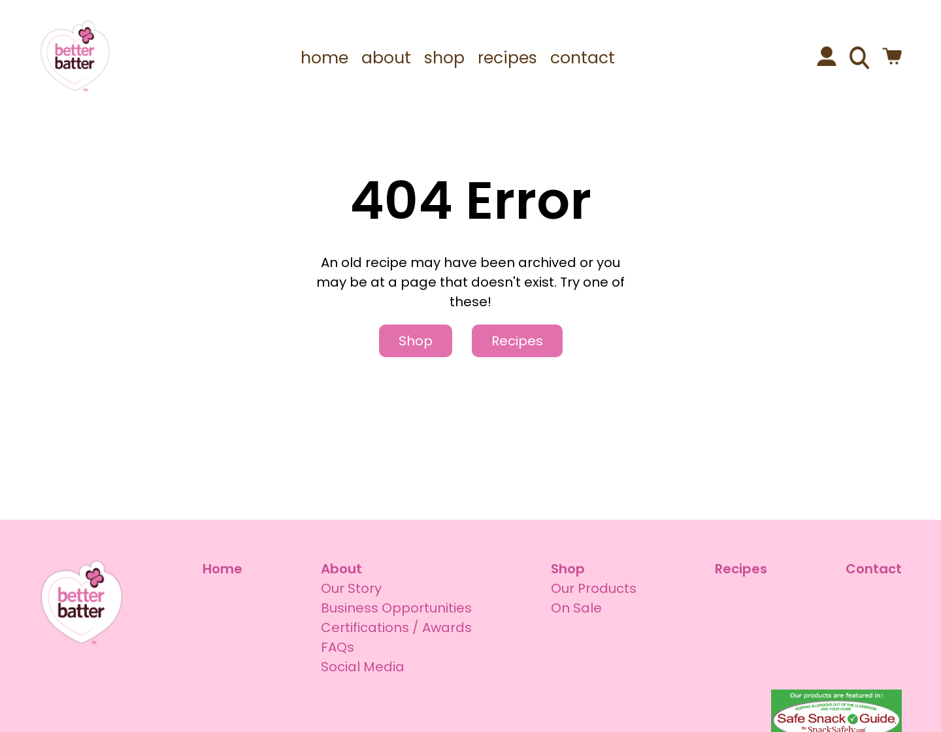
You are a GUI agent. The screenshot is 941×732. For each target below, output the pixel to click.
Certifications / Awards (396, 627)
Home (222, 569)
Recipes (517, 341)
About (341, 569)
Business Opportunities (396, 608)
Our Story (351, 588)
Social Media (362, 667)
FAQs (337, 647)
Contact (874, 569)
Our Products (593, 588)
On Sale (576, 608)
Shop (416, 341)
